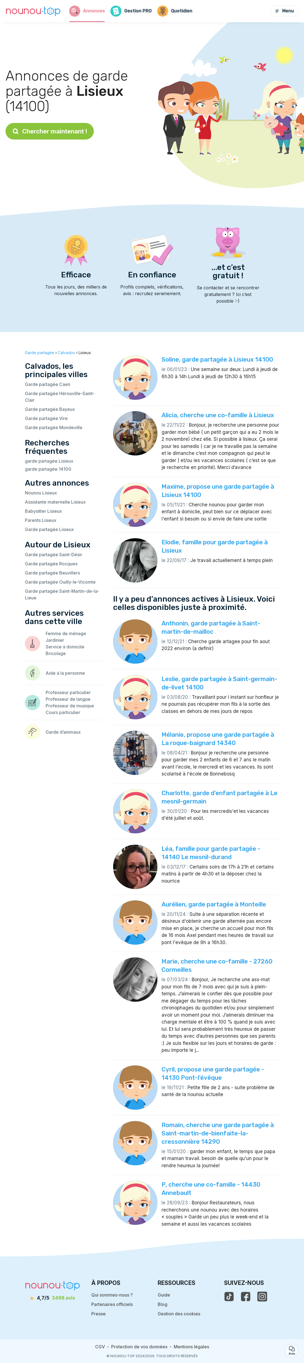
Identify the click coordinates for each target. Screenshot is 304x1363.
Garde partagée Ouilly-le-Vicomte (60, 582)
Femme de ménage (66, 633)
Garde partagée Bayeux (50, 409)
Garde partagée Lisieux (49, 529)
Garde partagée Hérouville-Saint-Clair (60, 397)
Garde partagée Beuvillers (52, 573)
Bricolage (56, 653)
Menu (284, 11)
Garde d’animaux (63, 732)
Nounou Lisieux (41, 493)
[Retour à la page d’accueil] (33, 11)
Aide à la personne (65, 673)
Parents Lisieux (40, 520)
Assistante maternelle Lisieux (55, 502)
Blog (162, 1304)
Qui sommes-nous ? (112, 1295)
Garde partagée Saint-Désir (53, 554)
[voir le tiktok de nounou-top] (229, 1297)
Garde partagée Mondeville (53, 427)
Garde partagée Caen (47, 384)
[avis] (52, 1298)
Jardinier (55, 640)
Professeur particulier (68, 692)
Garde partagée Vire (46, 418)
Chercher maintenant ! (49, 131)
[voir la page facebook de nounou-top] (246, 1297)
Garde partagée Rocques (51, 563)
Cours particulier (63, 712)
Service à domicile (65, 647)
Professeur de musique (70, 705)
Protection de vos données (139, 1346)
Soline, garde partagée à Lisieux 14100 (217, 359)
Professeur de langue (68, 699)
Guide (164, 1295)
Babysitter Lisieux (43, 511)
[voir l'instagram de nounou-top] (262, 1297)
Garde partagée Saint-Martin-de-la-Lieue (62, 594)
